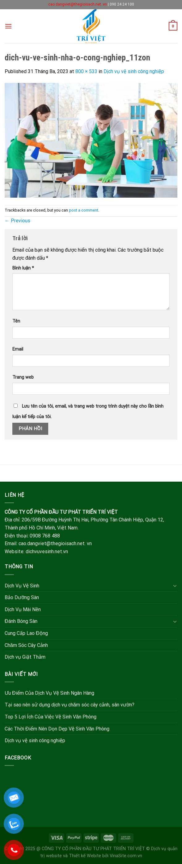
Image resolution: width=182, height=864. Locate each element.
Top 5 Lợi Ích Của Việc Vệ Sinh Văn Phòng (50, 717)
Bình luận (23, 268)
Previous (17, 221)
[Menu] (8, 26)
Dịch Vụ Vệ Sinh (22, 586)
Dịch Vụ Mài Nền (23, 609)
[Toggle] (174, 585)
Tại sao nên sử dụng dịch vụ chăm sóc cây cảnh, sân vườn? (69, 705)
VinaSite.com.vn (126, 855)
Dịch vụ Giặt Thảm (25, 657)
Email (17, 349)
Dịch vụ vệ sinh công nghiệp (134, 71)
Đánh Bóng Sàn (21, 621)
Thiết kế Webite (85, 855)
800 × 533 (86, 71)
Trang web (23, 377)
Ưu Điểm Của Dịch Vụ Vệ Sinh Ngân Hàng (49, 693)
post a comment (83, 210)
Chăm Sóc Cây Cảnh (26, 645)
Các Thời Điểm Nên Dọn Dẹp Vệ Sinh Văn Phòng (57, 729)
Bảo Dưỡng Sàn (22, 597)
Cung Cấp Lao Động (26, 633)
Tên (16, 321)
